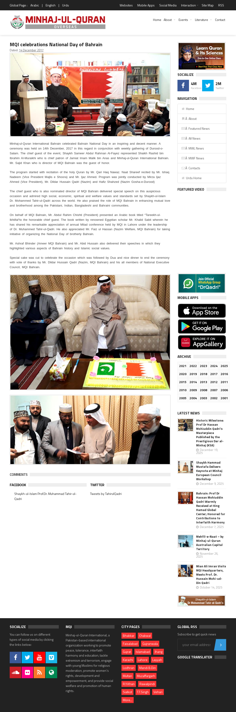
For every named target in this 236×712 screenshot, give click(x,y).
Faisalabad (130, 643)
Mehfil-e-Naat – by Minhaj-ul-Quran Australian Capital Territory (210, 542)
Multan (127, 675)
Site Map (208, 5)
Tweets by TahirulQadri (106, 493)
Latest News (188, 413)
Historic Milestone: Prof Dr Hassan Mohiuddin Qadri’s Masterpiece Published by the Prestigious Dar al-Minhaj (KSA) (210, 432)
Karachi (128, 659)
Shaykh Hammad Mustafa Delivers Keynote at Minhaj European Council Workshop (209, 470)
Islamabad (143, 651)
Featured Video (190, 189)
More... (127, 700)
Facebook (18, 485)
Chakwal (145, 635)
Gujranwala (150, 643)
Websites (126, 5)
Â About (189, 118)
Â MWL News (192, 148)
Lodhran (128, 667)
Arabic (34, 5)
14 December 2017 (31, 50)
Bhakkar (128, 635)
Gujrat (127, 651)
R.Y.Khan (129, 683)
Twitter (97, 485)
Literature (201, 19)
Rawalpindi (147, 683)
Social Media (168, 5)
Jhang (158, 651)
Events (183, 19)
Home (157, 19)
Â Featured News (195, 128)
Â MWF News (192, 158)
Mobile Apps (146, 5)
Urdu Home (191, 177)
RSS (221, 5)
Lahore (143, 659)
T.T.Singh (143, 691)
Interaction (188, 5)
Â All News (191, 138)
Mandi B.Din (147, 667)
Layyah (157, 659)
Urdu (65, 5)
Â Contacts (190, 168)
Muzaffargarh (146, 675)
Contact (220, 19)
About (168, 19)
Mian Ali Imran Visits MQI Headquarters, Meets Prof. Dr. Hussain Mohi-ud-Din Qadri (211, 574)
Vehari (157, 691)
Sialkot (127, 691)
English (51, 5)
